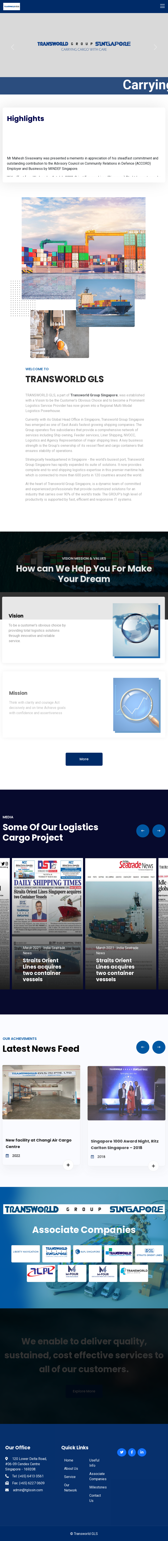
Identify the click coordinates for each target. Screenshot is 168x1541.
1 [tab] (68, 993)
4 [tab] (87, 993)
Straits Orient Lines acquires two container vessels (42, 970)
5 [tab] (94, 993)
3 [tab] (81, 993)
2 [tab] (74, 993)
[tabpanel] (120, 923)
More (84, 759)
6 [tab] (100, 993)
